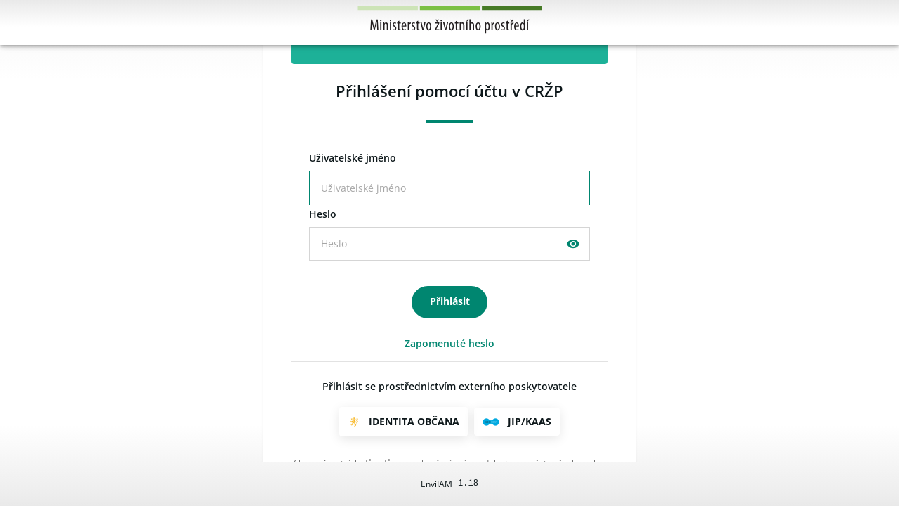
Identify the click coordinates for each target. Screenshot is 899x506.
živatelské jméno (352, 158)
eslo (322, 214)
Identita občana (414, 421)
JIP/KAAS (529, 421)
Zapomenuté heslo (449, 343)
